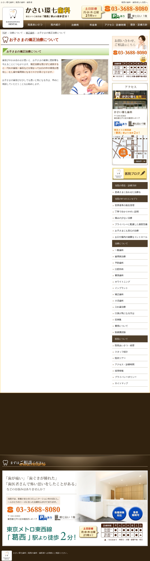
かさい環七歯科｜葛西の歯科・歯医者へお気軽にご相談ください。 (41, 553)
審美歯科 (119, 275)
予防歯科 (119, 263)
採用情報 (119, 371)
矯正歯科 (119, 294)
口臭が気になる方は (124, 313)
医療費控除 (120, 332)
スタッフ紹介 (121, 351)
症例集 (118, 319)
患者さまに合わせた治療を (128, 192)
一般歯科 (119, 250)
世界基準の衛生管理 (124, 205)
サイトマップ (121, 383)
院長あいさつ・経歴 (124, 345)
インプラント (121, 288)
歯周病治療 (120, 256)
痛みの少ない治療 (123, 218)
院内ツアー (120, 358)
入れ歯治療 (120, 307)
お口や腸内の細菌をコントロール (131, 237)
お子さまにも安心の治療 (127, 230)
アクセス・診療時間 (124, 364)
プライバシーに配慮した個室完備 (131, 224)
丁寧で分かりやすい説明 (127, 211)
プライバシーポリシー (126, 377)
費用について (121, 326)
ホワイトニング (122, 281)
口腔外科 (119, 269)
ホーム (12, 24)
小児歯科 (119, 300)
